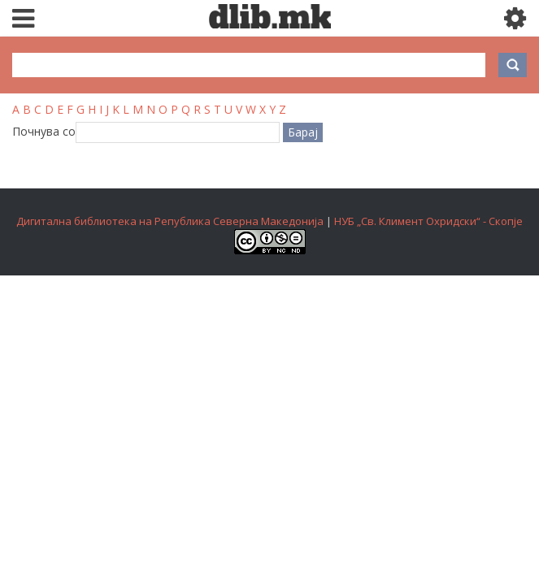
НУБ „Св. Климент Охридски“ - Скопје (428, 221)
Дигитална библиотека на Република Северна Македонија (170, 221)
